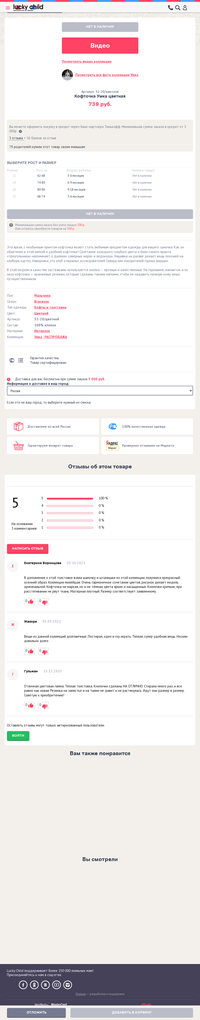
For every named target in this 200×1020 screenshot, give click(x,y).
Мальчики (42, 295)
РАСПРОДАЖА (55, 337)
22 (14, 176)
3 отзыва (16, 138)
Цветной (41, 313)
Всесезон (41, 301)
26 (14, 190)
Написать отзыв (27, 548)
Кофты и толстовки (50, 307)
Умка (38, 337)
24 (14, 183)
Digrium (81, 994)
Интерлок (42, 331)
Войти (18, 735)
